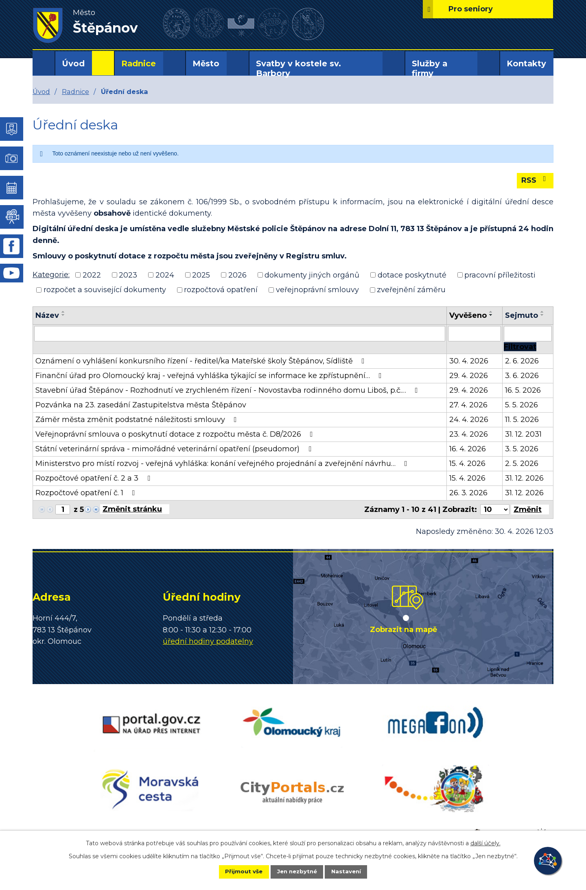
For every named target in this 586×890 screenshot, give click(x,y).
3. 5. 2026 (521, 448)
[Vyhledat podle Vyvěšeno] (474, 333)
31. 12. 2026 (524, 478)
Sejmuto (521, 315)
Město (205, 63)
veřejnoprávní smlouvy (317, 289)
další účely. (485, 842)
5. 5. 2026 (521, 404)
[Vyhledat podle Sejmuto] (528, 333)
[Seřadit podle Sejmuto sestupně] (542, 315)
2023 (128, 274)
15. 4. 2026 (467, 463)
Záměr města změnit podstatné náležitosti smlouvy (137, 419)
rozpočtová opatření (221, 289)
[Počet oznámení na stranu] (494, 509)
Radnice (138, 63)
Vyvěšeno (468, 315)
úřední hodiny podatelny (208, 641)
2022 (92, 274)
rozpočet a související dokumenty (105, 289)
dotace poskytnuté (412, 274)
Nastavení (352, 871)
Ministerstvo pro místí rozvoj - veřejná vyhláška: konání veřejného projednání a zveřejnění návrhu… (223, 463)
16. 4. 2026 (467, 448)
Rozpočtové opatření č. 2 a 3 (94, 478)
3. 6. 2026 (522, 375)
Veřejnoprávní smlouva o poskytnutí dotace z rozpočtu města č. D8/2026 (175, 434)
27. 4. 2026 (468, 404)
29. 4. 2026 (468, 375)
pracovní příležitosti (500, 274)
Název (47, 315)
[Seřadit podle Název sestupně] (63, 315)
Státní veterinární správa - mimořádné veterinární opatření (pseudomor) (175, 448)
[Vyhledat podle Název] (239, 333)
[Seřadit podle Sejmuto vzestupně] (542, 311)
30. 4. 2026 (468, 360)
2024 (164, 274)
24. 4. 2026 (468, 419)
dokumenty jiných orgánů (312, 274)
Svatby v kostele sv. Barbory (298, 68)
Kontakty (526, 63)
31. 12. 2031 (523, 434)
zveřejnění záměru (411, 289)
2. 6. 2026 (522, 360)
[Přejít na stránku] (134, 509)
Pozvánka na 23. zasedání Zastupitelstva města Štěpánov (140, 404)
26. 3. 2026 (468, 492)
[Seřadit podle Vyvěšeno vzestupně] (491, 311)
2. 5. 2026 (521, 463)
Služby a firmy (429, 68)
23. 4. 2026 (468, 434)
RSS (535, 180)
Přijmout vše (238, 871)
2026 (237, 274)
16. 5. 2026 (523, 390)
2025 (201, 274)
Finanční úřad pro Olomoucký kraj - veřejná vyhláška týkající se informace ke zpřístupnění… (210, 375)
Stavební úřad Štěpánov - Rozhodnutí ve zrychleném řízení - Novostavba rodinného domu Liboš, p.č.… (228, 390)
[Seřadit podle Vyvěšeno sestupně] (491, 315)
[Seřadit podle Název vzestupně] (63, 311)
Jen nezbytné (297, 871)
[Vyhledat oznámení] (520, 346)
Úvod (73, 63)
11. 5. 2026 (522, 419)
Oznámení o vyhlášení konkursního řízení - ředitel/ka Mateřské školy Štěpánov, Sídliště (201, 360)
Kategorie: (51, 274)
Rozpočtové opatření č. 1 (86, 492)
